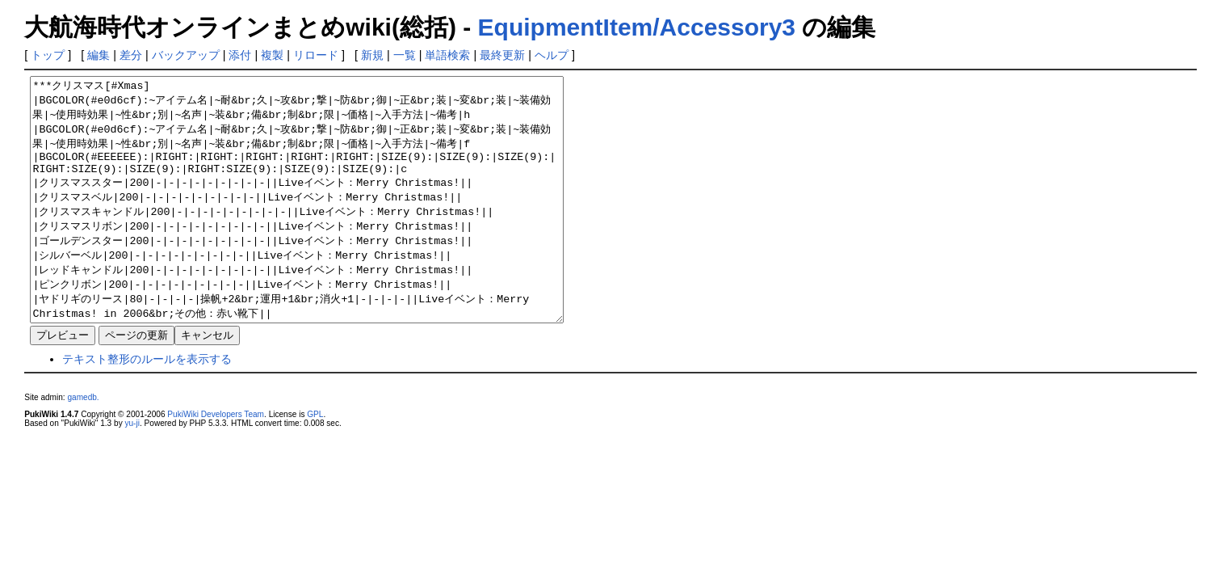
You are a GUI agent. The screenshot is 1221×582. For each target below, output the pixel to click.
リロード (315, 54)
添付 (240, 54)
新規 (372, 54)
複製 (272, 54)
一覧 (404, 54)
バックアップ (186, 54)
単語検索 (447, 54)
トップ (48, 54)
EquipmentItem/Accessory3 (636, 27)
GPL (315, 462)
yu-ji (131, 471)
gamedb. (83, 445)
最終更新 (502, 54)
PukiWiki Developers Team (215, 462)
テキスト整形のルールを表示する (147, 407)
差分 (131, 54)
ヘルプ (552, 54)
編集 (98, 54)
